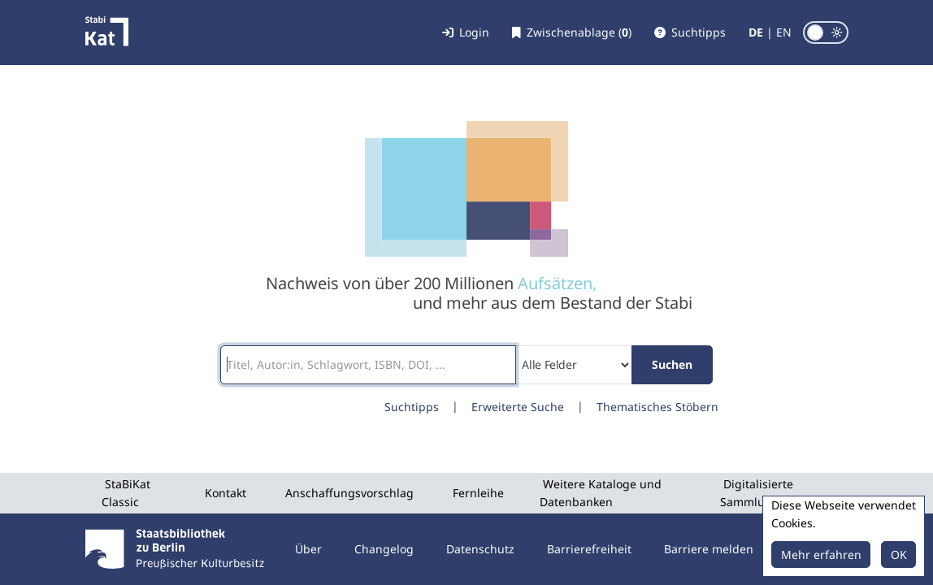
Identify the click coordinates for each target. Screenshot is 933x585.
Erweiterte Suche (517, 406)
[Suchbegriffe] (368, 364)
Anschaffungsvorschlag (349, 492)
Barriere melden (708, 549)
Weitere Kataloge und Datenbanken (601, 492)
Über (308, 549)
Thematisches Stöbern (657, 406)
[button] (690, 32)
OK (899, 554)
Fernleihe (478, 492)
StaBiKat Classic (126, 492)
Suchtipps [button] (411, 406)
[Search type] (574, 364)
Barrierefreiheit (589, 549)
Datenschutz (480, 549)
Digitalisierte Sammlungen (756, 492)
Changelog (384, 549)
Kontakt (225, 492)
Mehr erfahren (821, 554)
